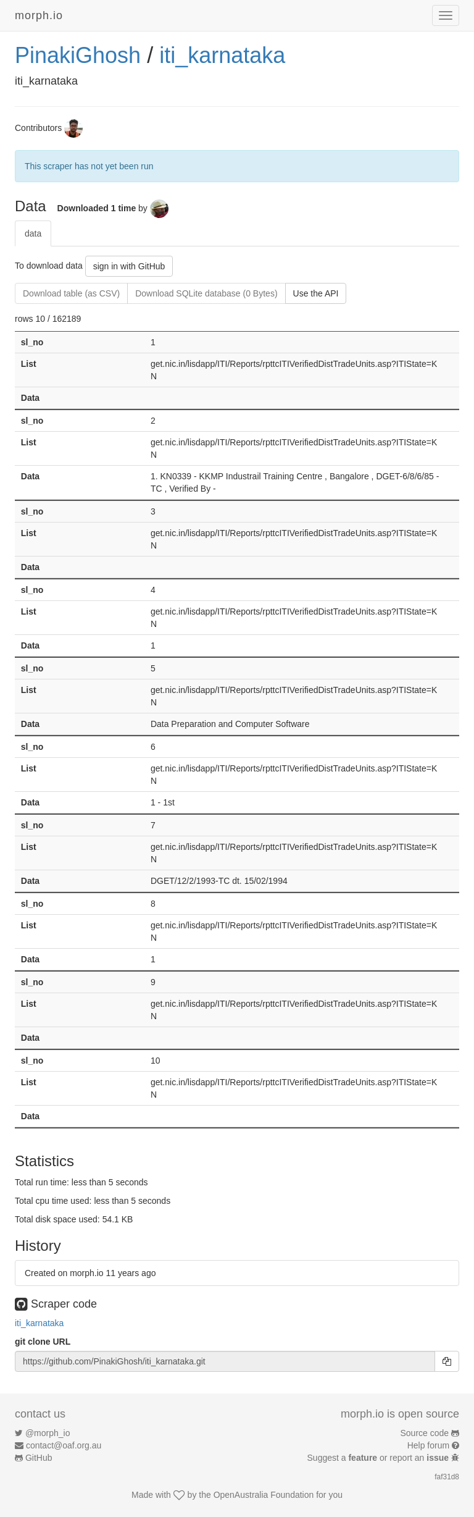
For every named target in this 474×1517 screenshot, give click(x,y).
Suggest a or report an (379, 1458)
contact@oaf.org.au (63, 1445)
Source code (425, 1433)
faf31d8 (446, 1477)
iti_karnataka (222, 55)
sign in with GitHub (129, 266)
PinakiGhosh (78, 55)
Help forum (428, 1445)
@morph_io (47, 1433)
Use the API (316, 293)
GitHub (38, 1458)
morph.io (39, 15)
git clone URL (42, 1342)
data (33, 233)
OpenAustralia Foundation (264, 1495)
